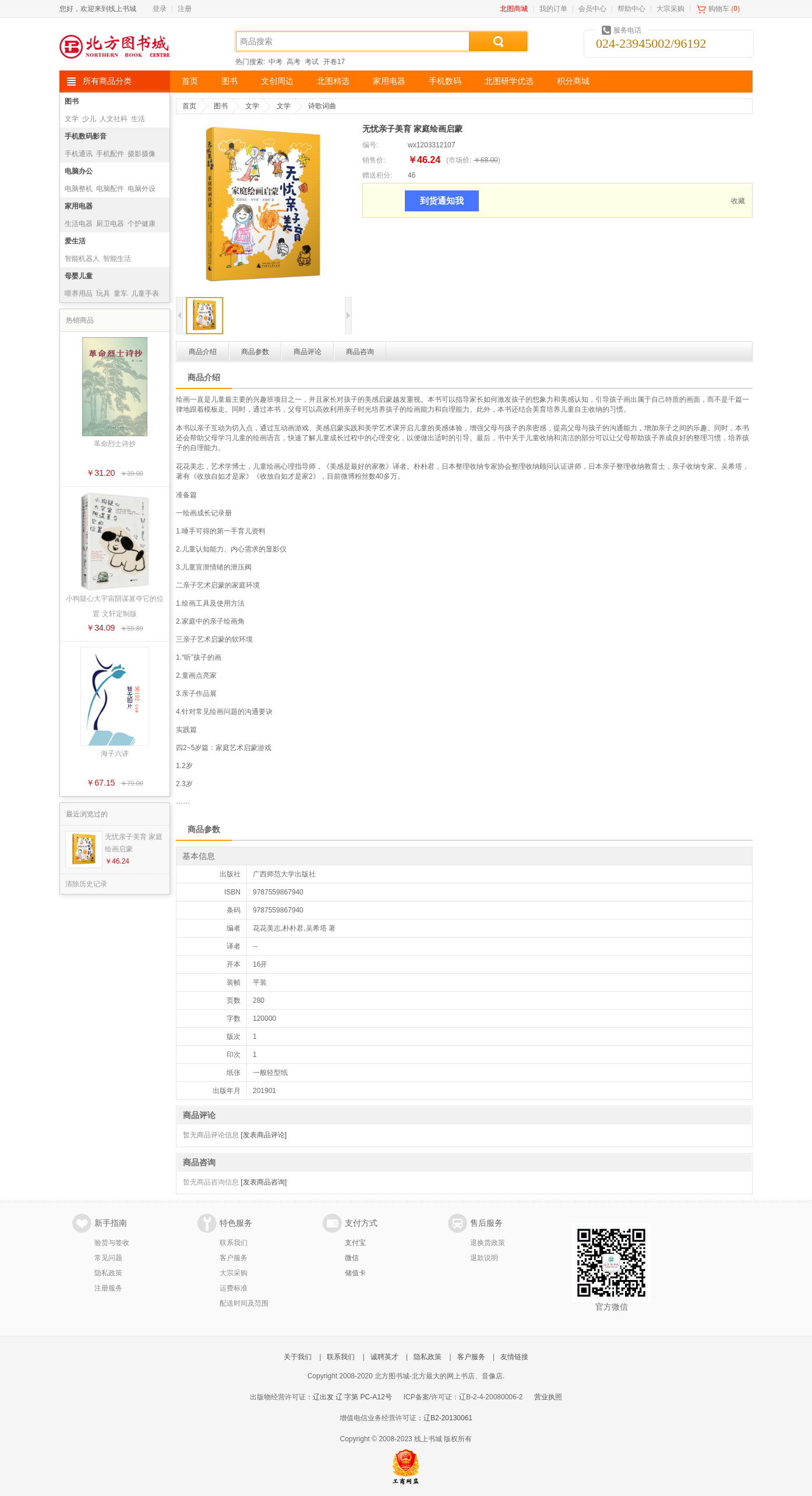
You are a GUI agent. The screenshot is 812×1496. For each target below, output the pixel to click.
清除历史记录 (86, 884)
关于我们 (298, 1357)
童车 (121, 293)
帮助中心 (631, 9)
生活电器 (79, 224)
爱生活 (75, 241)
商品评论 (308, 352)
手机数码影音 (86, 136)
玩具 (103, 293)
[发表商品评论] (264, 1135)
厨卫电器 (110, 224)
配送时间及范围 (244, 1303)
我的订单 (553, 9)
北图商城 (514, 9)
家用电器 (389, 81)
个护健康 (142, 224)
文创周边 (277, 81)
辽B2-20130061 (447, 1418)
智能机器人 (82, 258)
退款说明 (484, 1258)
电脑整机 (79, 189)
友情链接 (514, 1357)
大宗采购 (670, 9)
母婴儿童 (79, 276)
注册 (185, 9)
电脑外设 (142, 189)
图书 (229, 81)
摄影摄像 (142, 154)
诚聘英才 (384, 1357)
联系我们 (234, 1243)
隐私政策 (108, 1273)
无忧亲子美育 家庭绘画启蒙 (134, 843)
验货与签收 (111, 1243)
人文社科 (114, 119)
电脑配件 (110, 189)
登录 (160, 9)
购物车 (718, 9)
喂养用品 (79, 293)
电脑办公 (79, 171)
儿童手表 (145, 293)
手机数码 (445, 81)
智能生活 (117, 258)
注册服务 (108, 1288)
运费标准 (234, 1288)
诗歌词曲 (322, 106)
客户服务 (234, 1258)
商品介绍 (203, 352)
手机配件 (110, 154)
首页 (190, 81)
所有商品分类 (107, 81)
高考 (294, 62)
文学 (72, 119)
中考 (276, 62)
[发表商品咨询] (264, 1182)
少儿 (89, 119)
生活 (138, 119)
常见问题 (108, 1258)
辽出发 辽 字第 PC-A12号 (352, 1397)
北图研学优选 (509, 81)
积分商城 (573, 81)
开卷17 (334, 62)
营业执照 (548, 1397)
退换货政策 (487, 1243)
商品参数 (255, 352)
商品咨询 (360, 352)
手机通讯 (79, 154)
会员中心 (592, 9)
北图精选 (333, 81)
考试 (312, 62)
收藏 (738, 201)
